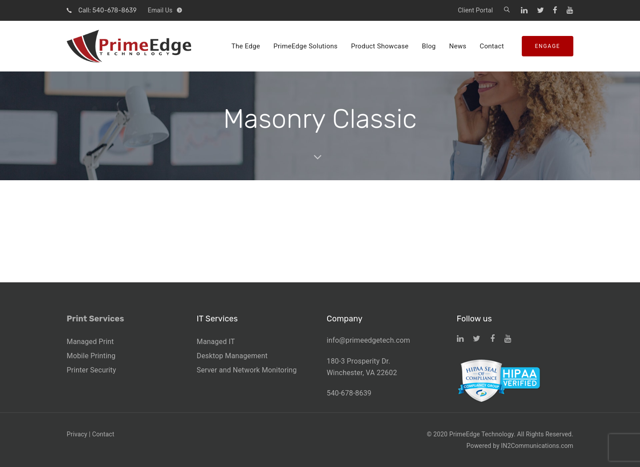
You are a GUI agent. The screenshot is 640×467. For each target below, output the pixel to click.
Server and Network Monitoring (247, 370)
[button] (507, 10)
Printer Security (91, 370)
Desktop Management (232, 356)
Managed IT (216, 341)
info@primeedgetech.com (368, 340)
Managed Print (90, 341)
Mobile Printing (91, 356)
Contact (103, 434)
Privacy (77, 434)
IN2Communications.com (537, 445)
